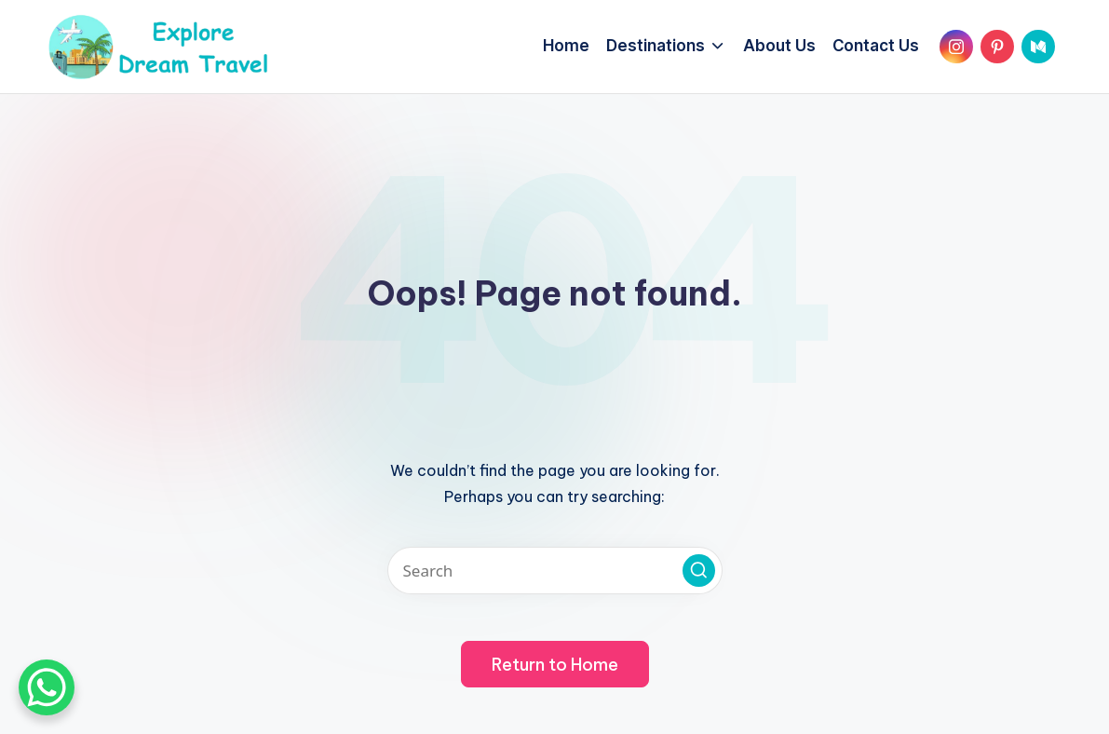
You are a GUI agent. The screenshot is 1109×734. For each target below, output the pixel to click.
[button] (699, 570)
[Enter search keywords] (555, 570)
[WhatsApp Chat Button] (46, 687)
